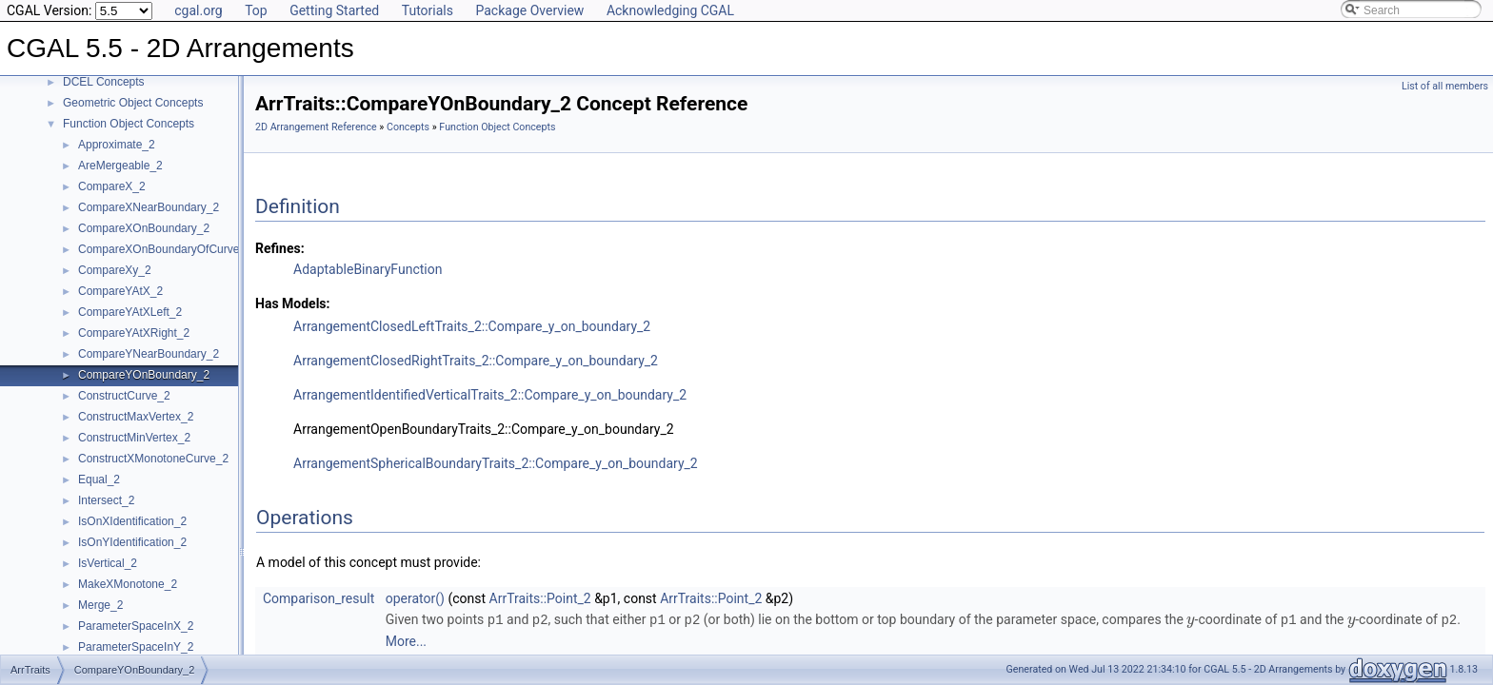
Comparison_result (318, 598)
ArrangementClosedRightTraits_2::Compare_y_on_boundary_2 (475, 360)
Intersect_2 (106, 500)
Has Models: (292, 303)
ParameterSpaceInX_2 (135, 626)
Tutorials (427, 10)
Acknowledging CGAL (670, 10)
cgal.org (198, 10)
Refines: (280, 248)
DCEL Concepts (104, 81)
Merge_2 (100, 605)
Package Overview (529, 10)
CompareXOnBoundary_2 (143, 228)
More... (406, 640)
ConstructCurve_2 (124, 395)
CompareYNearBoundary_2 (148, 354)
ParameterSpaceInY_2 (135, 647)
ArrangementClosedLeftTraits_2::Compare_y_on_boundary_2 (471, 326)
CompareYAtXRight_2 (133, 333)
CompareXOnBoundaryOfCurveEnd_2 (175, 249)
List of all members (1445, 86)
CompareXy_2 (114, 270)
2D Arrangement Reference (316, 127)
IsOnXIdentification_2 (132, 521)
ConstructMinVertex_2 (134, 437)
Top (256, 10)
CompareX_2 (112, 186)
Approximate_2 (116, 144)
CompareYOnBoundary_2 (143, 375)
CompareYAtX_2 (120, 291)
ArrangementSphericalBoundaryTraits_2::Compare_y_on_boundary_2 (495, 463)
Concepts (408, 127)
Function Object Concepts (128, 123)
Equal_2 (99, 479)
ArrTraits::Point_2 (540, 598)
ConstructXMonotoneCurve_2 (153, 458)
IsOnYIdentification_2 (132, 542)
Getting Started (334, 10)
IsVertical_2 (107, 563)
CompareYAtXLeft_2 (130, 312)
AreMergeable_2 (120, 165)
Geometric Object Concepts (133, 102)
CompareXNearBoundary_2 (148, 207)
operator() (415, 598)
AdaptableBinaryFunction (367, 269)
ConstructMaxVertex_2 (135, 416)
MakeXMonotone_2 (127, 584)
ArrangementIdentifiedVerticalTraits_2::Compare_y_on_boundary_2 (490, 394)
